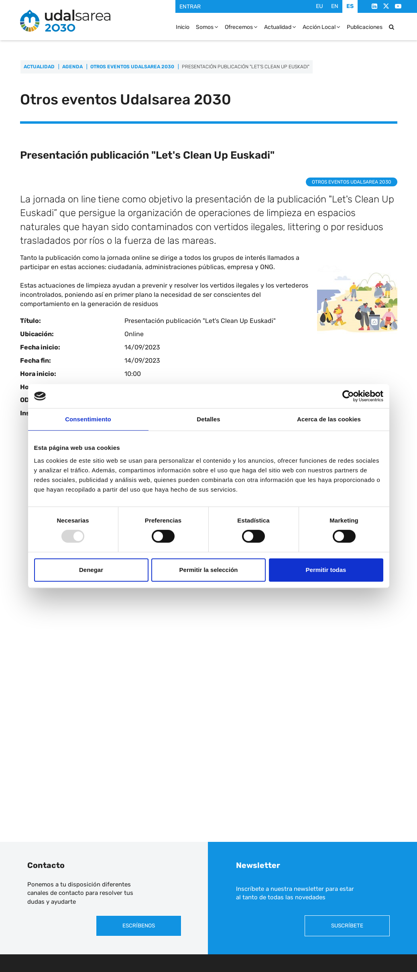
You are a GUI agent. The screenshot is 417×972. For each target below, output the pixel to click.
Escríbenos (138, 925)
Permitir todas (326, 569)
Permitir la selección (208, 569)
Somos (207, 26)
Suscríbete (347, 925)
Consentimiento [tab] (88, 419)
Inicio (182, 26)
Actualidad (280, 26)
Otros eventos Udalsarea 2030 (132, 66)
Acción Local (321, 26)
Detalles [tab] (208, 419)
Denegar (91, 569)
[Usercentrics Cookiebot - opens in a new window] (348, 396)
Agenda (72, 66)
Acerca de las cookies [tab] (329, 419)
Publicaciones (364, 26)
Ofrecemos (241, 26)
